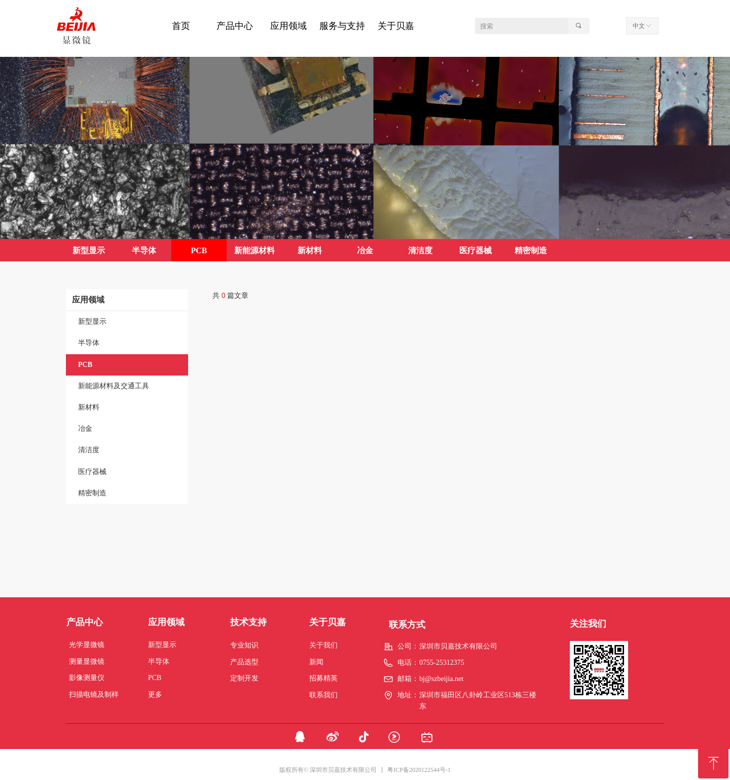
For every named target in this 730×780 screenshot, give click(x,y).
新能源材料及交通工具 (113, 386)
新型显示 (92, 321)
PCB (85, 364)
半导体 (88, 343)
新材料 (88, 407)
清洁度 (88, 450)
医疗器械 (92, 472)
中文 (639, 25)
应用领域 (88, 299)
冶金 (85, 428)
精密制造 (92, 493)
